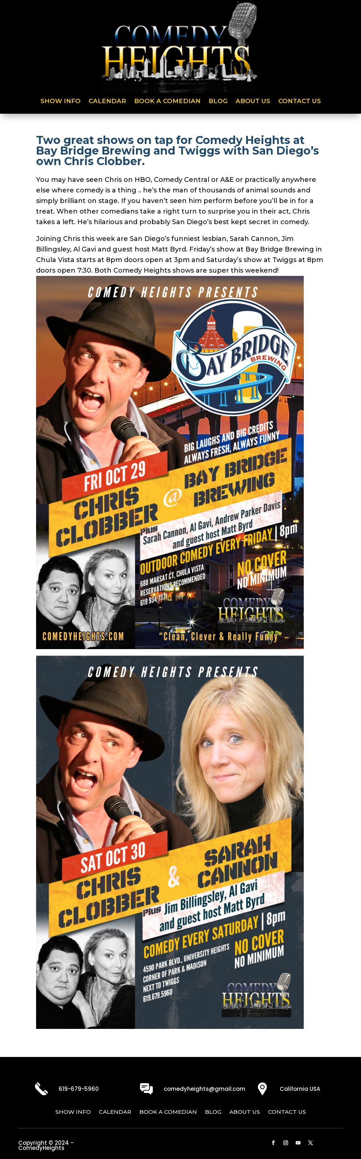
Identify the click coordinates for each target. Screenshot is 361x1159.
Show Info (60, 101)
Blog (218, 101)
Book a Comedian (167, 101)
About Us (253, 101)
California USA (300, 1089)
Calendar (107, 101)
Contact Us (299, 101)
